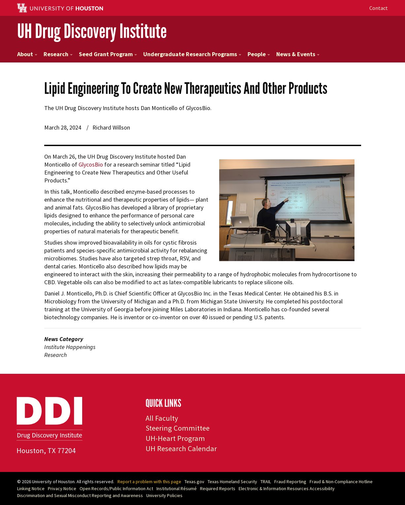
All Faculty (162, 418)
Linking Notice (31, 488)
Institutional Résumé (176, 488)
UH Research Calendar (181, 448)
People (259, 54)
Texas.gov (194, 482)
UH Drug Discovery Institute (92, 31)
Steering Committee (178, 428)
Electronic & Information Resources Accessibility (287, 488)
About (27, 54)
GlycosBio (91, 164)
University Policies (164, 495)
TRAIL (265, 482)
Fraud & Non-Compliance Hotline (341, 482)
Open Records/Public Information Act (116, 488)
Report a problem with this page (149, 482)
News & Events (298, 54)
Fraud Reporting (290, 482)
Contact (378, 8)
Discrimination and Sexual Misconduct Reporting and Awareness (80, 495)
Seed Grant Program (108, 54)
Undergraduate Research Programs (192, 54)
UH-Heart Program (175, 438)
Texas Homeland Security (232, 482)
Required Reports (217, 488)
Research (58, 54)
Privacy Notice (62, 488)
